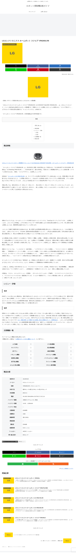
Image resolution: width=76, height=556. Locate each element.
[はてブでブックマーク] (32, 66)
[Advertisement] (38, 24)
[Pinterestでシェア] (56, 66)
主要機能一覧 (38, 133)
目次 (36, 121)
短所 (37, 131)
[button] (68, 66)
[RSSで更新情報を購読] (39, 461)
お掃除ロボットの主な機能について (25, 336)
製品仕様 (37, 135)
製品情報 (37, 124)
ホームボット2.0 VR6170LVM (16, 173)
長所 (37, 129)
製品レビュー (22, 438)
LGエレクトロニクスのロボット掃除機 (10, 438)
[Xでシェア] (8, 66)
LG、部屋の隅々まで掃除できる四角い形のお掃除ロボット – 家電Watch (37, 317)
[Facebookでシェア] (20, 66)
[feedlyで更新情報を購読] (36, 461)
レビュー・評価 (38, 127)
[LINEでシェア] (44, 66)
